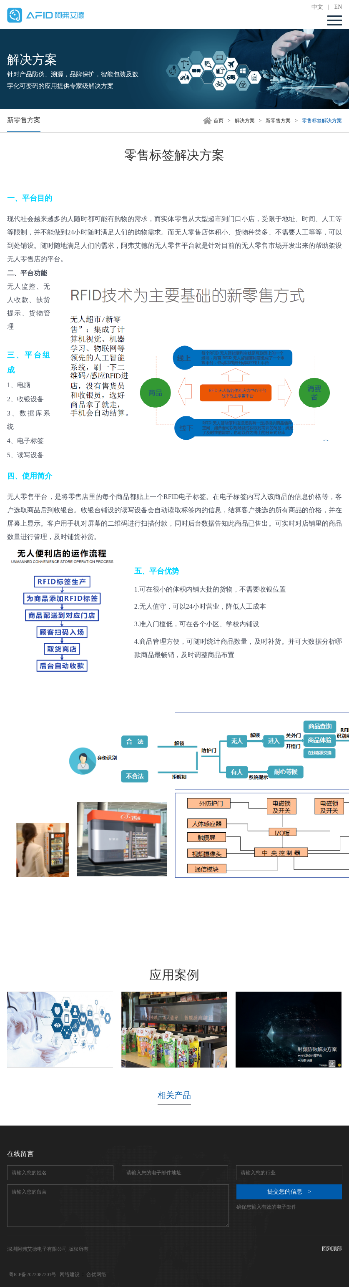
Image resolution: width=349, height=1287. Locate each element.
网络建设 (70, 1274)
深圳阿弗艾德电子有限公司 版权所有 (47, 1249)
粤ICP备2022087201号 (33, 1274)
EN (338, 7)
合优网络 (96, 1274)
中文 (317, 7)
